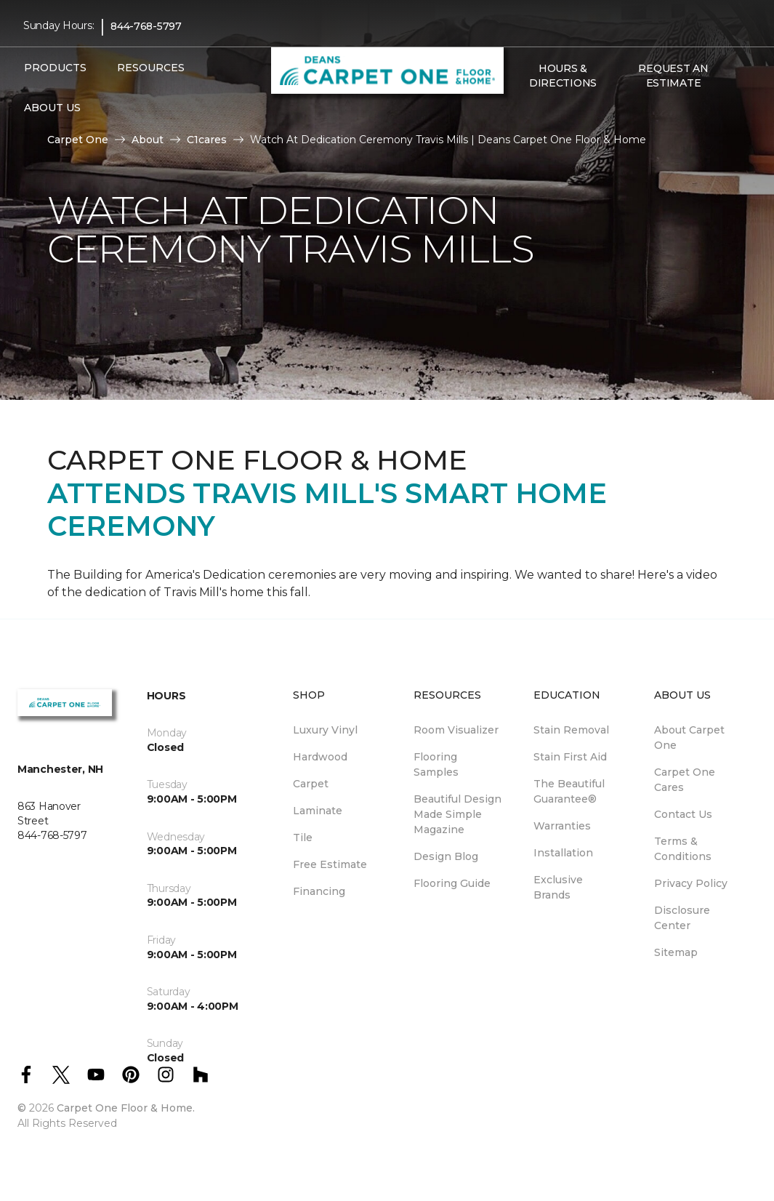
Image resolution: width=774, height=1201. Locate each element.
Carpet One (77, 139)
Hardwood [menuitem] (320, 756)
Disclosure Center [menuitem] (682, 918)
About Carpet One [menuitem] (689, 737)
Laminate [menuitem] (317, 810)
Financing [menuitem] (319, 891)
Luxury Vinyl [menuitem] (325, 729)
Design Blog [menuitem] (446, 856)
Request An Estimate (673, 75)
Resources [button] (151, 67)
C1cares (207, 139)
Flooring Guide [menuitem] (452, 883)
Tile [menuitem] (303, 837)
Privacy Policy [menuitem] (690, 883)
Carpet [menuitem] (310, 783)
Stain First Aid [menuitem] (570, 756)
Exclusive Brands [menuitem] (558, 887)
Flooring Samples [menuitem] (436, 764)
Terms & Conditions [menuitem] (682, 849)
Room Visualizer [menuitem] (456, 729)
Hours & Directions (563, 75)
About (148, 139)
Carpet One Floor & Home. (126, 1107)
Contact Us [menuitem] (683, 814)
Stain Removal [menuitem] (571, 729)
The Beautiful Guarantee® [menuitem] (569, 791)
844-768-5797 (146, 26)
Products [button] (55, 67)
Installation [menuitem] (563, 852)
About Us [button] (52, 107)
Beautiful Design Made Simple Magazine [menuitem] (457, 814)
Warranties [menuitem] (562, 825)
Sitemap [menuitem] (676, 952)
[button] (519, 114)
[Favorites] (537, 114)
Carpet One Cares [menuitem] (684, 780)
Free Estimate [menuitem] (330, 864)
